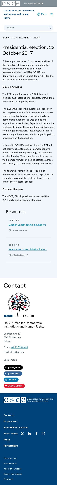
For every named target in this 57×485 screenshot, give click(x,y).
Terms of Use (10, 458)
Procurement (10, 463)
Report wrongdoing (13, 474)
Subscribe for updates (16, 427)
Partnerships (11, 445)
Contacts (9, 415)
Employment (10, 421)
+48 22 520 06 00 (19, 347)
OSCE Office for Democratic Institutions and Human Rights (19, 14)
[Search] (50, 28)
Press (7, 439)
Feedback (8, 479)
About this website (13, 468)
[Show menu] (51, 14)
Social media (11, 433)
